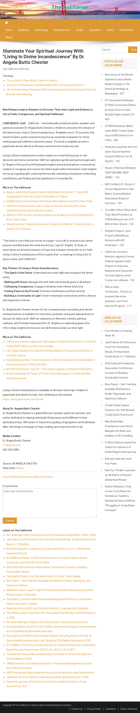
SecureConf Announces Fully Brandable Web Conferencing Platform (45, 85)
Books (110, 30)
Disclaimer (27, 476)
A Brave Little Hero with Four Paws (118, 461)
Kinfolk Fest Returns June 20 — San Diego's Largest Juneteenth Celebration (49, 369)
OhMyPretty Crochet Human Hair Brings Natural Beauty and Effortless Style (49, 201)
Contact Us (77, 709)
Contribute (110, 709)
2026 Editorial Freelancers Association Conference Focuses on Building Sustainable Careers (120, 370)
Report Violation (44, 476)
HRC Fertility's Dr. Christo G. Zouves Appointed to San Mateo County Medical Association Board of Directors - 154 (120, 194)
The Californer (70, 7)
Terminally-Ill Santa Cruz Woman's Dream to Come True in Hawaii (43, 576)
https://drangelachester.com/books (23, 399)
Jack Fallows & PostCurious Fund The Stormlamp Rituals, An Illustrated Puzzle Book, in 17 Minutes (120, 349)
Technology (41, 30)
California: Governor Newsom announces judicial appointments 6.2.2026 (47, 677)
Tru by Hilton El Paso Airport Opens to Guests (31, 80)
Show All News (11, 476)
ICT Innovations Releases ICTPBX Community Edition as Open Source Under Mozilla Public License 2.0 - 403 (120, 110)
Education (95, 30)
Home (9, 30)
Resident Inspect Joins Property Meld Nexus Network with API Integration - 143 (118, 238)
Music (9, 37)
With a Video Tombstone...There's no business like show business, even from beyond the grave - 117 (118, 296)
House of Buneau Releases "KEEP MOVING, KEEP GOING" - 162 (120, 172)
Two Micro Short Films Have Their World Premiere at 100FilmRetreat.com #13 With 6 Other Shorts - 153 (121, 217)
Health (80, 30)
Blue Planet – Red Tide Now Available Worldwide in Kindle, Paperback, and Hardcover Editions (121, 391)
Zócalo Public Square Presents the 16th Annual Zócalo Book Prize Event (119, 410)
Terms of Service (128, 709)
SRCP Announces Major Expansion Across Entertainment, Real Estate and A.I (50, 672)
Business (23, 30)
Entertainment (62, 30)
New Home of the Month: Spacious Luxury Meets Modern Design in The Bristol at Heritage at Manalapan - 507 (119, 84)
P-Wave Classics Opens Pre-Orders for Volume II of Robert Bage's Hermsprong (121, 447)
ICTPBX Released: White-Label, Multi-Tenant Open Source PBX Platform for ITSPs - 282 (119, 133)
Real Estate (126, 30)
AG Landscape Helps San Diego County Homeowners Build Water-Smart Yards (51, 534)
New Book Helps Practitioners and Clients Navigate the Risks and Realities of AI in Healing (119, 428)
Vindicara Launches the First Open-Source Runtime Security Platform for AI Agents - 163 (121, 154)
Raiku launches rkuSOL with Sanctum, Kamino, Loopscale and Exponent (47, 608)
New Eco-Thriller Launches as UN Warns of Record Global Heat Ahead (120, 475)
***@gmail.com (12, 445)
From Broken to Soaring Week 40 (118, 333)
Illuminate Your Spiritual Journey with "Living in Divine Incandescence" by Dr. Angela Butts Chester (44, 56)
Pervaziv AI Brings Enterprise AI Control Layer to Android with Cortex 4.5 (47, 622)
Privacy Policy (94, 709)
